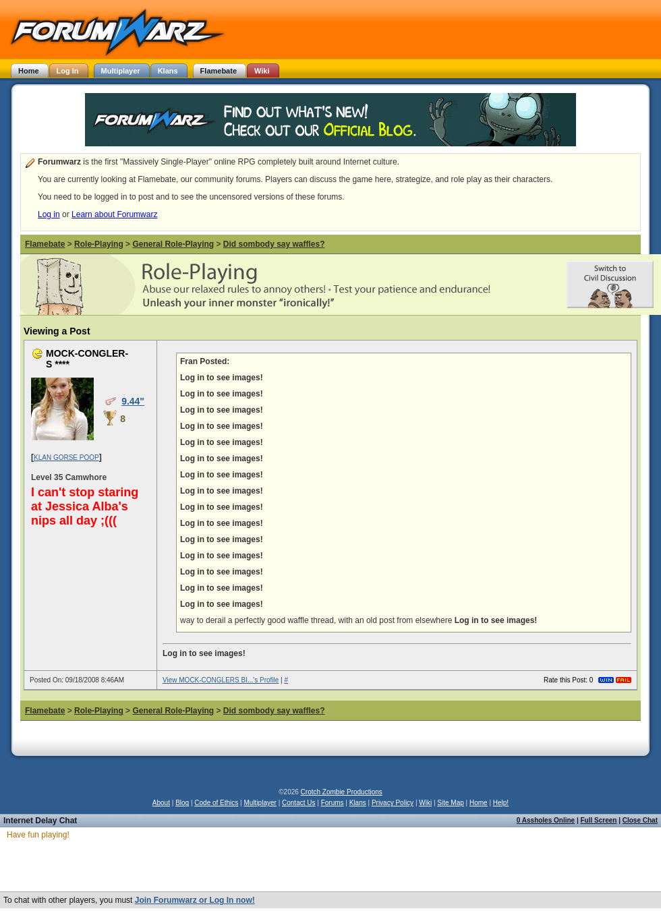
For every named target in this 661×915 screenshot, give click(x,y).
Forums (332, 802)
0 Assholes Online (546, 820)
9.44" (132, 401)
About (161, 802)
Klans (357, 802)
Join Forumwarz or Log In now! (195, 900)
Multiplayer (260, 802)
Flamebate (45, 244)
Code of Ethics (216, 802)
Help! (501, 802)
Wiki (425, 802)
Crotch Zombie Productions (341, 792)
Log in (49, 214)
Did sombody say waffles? (274, 244)
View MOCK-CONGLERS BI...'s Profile (221, 680)
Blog (182, 802)
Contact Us (298, 802)
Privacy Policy (392, 802)
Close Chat (640, 820)
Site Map (450, 802)
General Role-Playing (173, 244)
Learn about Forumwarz (114, 214)
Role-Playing (98, 244)
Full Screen (599, 820)
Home (478, 802)
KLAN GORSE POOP (66, 457)
